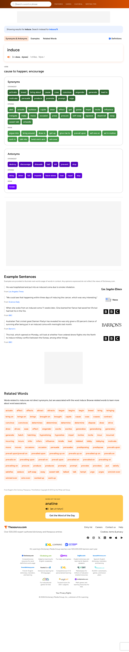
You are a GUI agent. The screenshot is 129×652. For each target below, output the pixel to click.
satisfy (116, 465)
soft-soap (77, 116)
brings (33, 416)
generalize (81, 429)
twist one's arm (38, 139)
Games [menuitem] (68, 4)
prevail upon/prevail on (16, 453)
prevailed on (73, 459)
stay (79, 175)
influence (108, 109)
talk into (23, 139)
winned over (11, 478)
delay (11, 175)
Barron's (12, 329)
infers (39, 441)
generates (110, 429)
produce (38, 98)
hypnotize (59, 435)
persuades (68, 447)
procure (65, 116)
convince (67, 92)
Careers (98, 527)
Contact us (110, 527)
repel (70, 175)
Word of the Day (52, 499)
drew (8, 429)
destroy (12, 164)
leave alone (50, 175)
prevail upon (80, 133)
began (61, 410)
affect (19, 410)
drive (110, 423)
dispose (91, 423)
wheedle (27, 122)
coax (56, 92)
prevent (64, 164)
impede (37, 175)
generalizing (95, 429)
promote (50, 98)
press (54, 116)
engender (80, 92)
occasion (44, 116)
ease (26, 429)
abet (11, 109)
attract (40, 410)
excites (68, 429)
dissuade (39, 164)
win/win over (114, 472)
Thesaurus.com (5, 4)
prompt (61, 98)
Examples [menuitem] (35, 38)
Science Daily (14, 302)
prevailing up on (57, 453)
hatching (31, 435)
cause (47, 92)
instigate (13, 116)
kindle (61, 441)
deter (20, 175)
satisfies (9, 472)
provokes (97, 465)
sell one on (95, 133)
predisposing (83, 447)
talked (66, 472)
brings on (21, 416)
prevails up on (75, 453)
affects (29, 410)
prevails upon (113, 447)
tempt (83, 472)
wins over (25, 478)
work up (52, 478)
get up (52, 133)
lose (62, 175)
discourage (25, 164)
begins (72, 410)
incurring (10, 441)
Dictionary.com (123, 4)
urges (101, 472)
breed (23, 92)
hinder (12, 187)
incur (99, 435)
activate (13, 92)
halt (48, 164)
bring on (9, 416)
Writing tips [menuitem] (91, 4)
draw (52, 109)
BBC (10, 315)
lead (70, 441)
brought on (45, 416)
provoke (85, 465)
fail (28, 175)
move (33, 116)
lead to (104, 92)
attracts (51, 410)
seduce (20, 472)
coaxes (96, 416)
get (70, 109)
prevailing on (105, 459)
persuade (26, 98)
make (23, 116)
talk (74, 472)
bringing (110, 410)
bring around (29, 133)
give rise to (65, 133)
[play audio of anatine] (46, 508)
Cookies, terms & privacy (111, 532)
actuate (20, 109)
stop (74, 164)
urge (71, 98)
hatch (20, 435)
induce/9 (53, 29)
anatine (51, 503)
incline (81, 435)
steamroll (101, 116)
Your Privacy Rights (63, 593)
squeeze (89, 116)
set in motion (110, 133)
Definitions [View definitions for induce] (116, 38)
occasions (29, 447)
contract (108, 416)
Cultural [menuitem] (78, 4)
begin (81, 410)
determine (66, 423)
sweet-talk (14, 122)
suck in (12, 139)
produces (49, 465)
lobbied (79, 441)
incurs (21, 441)
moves (18, 447)
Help (121, 527)
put (107, 465)
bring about (35, 92)
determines (37, 423)
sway (112, 116)
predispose (98, 447)
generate (93, 92)
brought (58, 416)
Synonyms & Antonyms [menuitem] (16, 38)
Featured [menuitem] (58, 4)
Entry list (88, 527)
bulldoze (32, 109)
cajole (43, 109)
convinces (23, 423)
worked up (39, 478)
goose (79, 109)
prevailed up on (93, 453)
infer (30, 441)
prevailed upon (38, 453)
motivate (13, 98)
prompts (62, 465)
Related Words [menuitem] (50, 38)
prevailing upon (27, 459)
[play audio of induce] (8, 57)
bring (100, 410)
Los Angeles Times (16, 292)
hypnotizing (45, 435)
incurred (110, 435)
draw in (42, 133)
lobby (89, 441)
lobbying (100, 441)
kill (55, 164)
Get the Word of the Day (62, 515)
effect (62, 109)
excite (58, 429)
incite (97, 109)
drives (17, 429)
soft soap (32, 472)
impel (88, 109)
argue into (14, 133)
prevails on (109, 453)
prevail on (43, 459)
